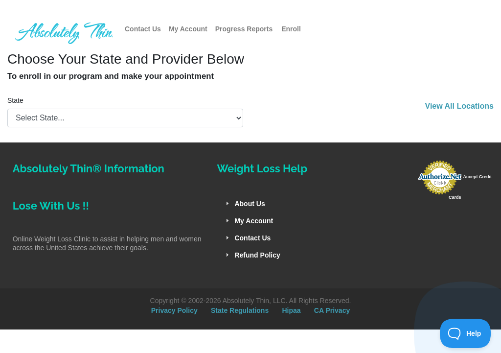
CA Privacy (332, 310)
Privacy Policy (174, 310)
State (15, 100)
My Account (188, 29)
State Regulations (240, 310)
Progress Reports (244, 29)
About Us (249, 204)
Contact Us (143, 29)
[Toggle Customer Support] (465, 333)
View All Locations (459, 106)
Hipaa (291, 310)
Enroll (291, 29)
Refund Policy (257, 255)
